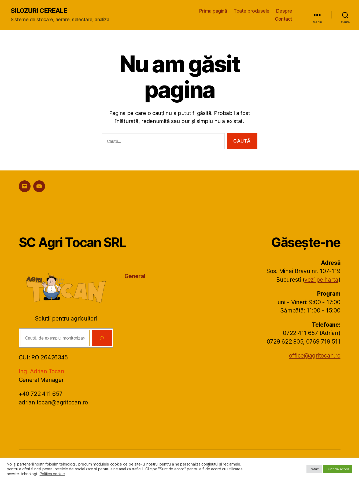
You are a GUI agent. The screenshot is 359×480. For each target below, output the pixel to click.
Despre (284, 11)
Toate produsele (251, 11)
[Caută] (102, 338)
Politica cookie (52, 473)
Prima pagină (213, 11)
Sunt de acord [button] (338, 469)
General (135, 276)
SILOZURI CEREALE (39, 11)
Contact (283, 19)
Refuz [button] (314, 469)
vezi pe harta (321, 279)
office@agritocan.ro (315, 355)
